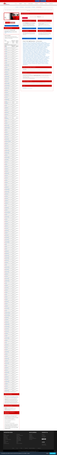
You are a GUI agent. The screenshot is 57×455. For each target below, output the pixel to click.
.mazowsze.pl (7, 191)
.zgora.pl (6, 388)
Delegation (30, 435)
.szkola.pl (6, 333)
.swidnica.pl (25, 60)
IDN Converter (6, 438)
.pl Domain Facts (29, 38)
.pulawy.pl (41, 56)
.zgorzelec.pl (7, 390)
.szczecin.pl (41, 60)
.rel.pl (32, 57)
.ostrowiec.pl (7, 239)
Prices (25, 3)
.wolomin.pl (25, 63)
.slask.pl (6, 303)
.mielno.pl (28, 52)
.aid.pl (6, 60)
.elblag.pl (6, 103)
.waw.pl (6, 365)
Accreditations (44, 436)
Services (41, 3)
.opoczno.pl (7, 230)
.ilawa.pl (27, 46)
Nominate (17, 7)
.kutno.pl (35, 49)
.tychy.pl (32, 61)
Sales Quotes (30, 3)
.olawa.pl (6, 221)
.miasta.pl (6, 198)
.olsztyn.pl (6, 228)
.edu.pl (6, 101)
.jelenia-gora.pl (7, 127)
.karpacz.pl (6, 134)
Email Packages (18, 440)
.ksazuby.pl (6, 159)
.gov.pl (43, 45)
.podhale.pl (39, 54)
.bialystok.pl (25, 44)
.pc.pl (6, 244)
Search (11, 25)
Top (17, 448)
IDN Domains (6, 437)
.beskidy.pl (6, 74)
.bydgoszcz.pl (46, 44)
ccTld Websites (21, 7)
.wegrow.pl (6, 367)
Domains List (5, 436)
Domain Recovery (6, 443)
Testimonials (43, 437)
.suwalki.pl (6, 319)
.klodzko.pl (6, 148)
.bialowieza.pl (7, 76)
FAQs (17, 442)
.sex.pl (6, 294)
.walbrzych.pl (7, 358)
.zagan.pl (6, 383)
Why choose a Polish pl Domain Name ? (27, 88)
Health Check (18, 437)
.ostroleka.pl (7, 237)
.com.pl (28, 42)
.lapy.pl (6, 164)
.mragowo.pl (7, 207)
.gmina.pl (31, 45)
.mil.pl (6, 205)
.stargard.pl (7, 317)
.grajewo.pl (6, 118)
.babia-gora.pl (7, 69)
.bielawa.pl (30, 44)
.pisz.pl (35, 54)
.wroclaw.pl (29, 63)
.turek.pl (6, 349)
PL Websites (33, 7)
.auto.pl (6, 67)
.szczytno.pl (46, 60)
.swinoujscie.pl (7, 326)
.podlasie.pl (7, 253)
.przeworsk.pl (7, 271)
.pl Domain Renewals (45, 38)
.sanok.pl (43, 57)
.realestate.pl (28, 57)
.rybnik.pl (6, 285)
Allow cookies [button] (52, 453)
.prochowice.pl (25, 56)
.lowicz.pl (37, 50)
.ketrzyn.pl (25, 48)
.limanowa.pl (7, 173)
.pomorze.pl (7, 260)
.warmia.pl (45, 61)
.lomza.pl (6, 175)
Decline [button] (47, 453)
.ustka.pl (6, 356)
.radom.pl (6, 276)
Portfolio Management (19, 435)
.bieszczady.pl (7, 83)
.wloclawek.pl (7, 372)
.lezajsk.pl (24, 50)
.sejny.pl (6, 292)
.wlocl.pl (6, 374)
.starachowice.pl (35, 59)
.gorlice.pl (6, 114)
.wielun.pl (37, 62)
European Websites (28, 7)
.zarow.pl (43, 63)
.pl (4, 39)
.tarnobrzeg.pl (32, 60)
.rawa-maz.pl (7, 278)
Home (16, 3)
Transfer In (17, 436)
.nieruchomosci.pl (7, 212)
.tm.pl (6, 342)
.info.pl (6, 51)
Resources (30, 439)
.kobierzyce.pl (7, 150)
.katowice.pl (33, 47)
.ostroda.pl (33, 53)
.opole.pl (29, 53)
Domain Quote (6, 441)
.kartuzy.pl (6, 136)
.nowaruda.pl (7, 216)
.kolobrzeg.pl (7, 152)
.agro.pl (6, 58)
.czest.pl (36, 45)
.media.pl (6, 196)
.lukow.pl (6, 182)
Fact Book (30, 434)
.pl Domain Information (44, 28)
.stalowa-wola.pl (29, 59)
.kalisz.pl (6, 132)
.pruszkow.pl (7, 269)
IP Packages (18, 434)
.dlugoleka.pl (7, 99)
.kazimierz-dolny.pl (8, 141)
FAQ (21, 448)
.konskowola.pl (7, 157)
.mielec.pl (6, 200)
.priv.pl (44, 55)
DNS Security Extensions (32, 438)
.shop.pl (27, 58)
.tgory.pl (6, 340)
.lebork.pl (6, 166)
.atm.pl (45, 42)
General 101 (31, 436)
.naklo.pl (39, 52)
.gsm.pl (6, 120)
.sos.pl (6, 310)
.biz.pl (25, 42)
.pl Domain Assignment (29, 28)
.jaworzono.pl (7, 125)
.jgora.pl (42, 46)
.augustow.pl (25, 43)
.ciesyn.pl (6, 92)
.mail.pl (47, 50)
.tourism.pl (43, 60)
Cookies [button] (28, 453)
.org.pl (36, 42)
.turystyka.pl (7, 351)
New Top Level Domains (7, 439)
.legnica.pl (46, 49)
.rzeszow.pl (6, 287)
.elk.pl (6, 105)
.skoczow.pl (6, 301)
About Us (43, 434)
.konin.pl (44, 48)
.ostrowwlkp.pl (25, 54)
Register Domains (6, 435)
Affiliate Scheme (18, 438)
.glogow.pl (6, 107)
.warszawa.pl (25, 62)
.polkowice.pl (7, 255)
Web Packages (18, 439)
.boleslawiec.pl (7, 85)
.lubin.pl (6, 180)
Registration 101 (31, 437)
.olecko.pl (6, 223)
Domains (36, 3)
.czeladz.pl (33, 45)
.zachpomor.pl (7, 381)
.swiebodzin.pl (7, 324)
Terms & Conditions (19, 443)
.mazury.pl (40, 51)
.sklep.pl (30, 58)
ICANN (24, 23)
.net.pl (6, 53)
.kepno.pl (6, 143)
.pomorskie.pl (30, 55)
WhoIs (17, 441)
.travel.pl (47, 60)
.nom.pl (6, 214)
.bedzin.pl (38, 43)
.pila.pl (6, 246)
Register (20, 3)
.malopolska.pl (7, 189)
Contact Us (51, 3)
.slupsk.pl (42, 58)
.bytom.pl (6, 90)
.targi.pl (6, 335)
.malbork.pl (25, 51)
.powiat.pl (6, 262)
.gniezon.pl (6, 112)
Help (46, 3)
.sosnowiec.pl (7, 308)
